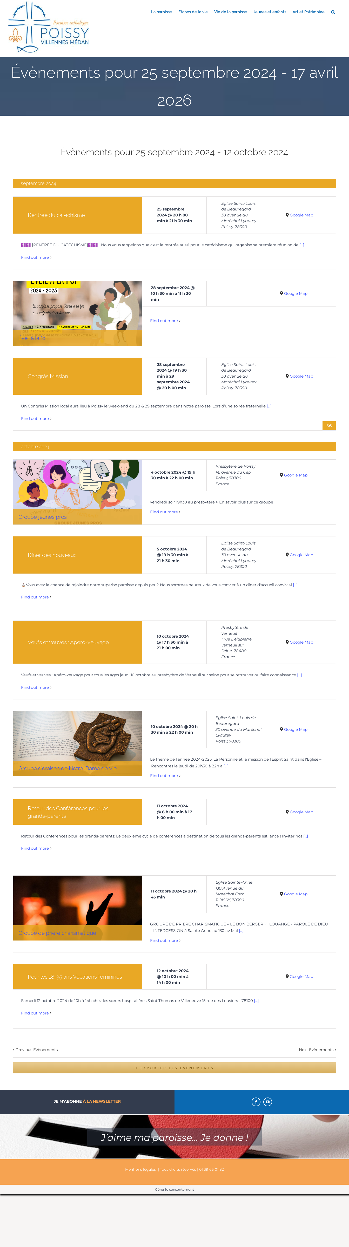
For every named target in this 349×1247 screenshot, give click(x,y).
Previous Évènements (37, 1049)
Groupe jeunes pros (42, 517)
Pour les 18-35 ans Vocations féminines (75, 976)
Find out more (35, 257)
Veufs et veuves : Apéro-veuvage (68, 642)
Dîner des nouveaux (52, 555)
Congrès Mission (48, 376)
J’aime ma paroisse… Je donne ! (174, 1137)
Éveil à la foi (32, 338)
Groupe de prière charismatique (57, 933)
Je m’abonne (87, 1101)
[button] (333, 11)
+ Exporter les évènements (174, 1067)
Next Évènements (316, 1049)
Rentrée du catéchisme (56, 215)
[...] (301, 244)
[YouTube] (267, 1102)
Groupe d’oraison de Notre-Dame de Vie (67, 768)
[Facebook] (256, 1102)
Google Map (301, 215)
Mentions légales (140, 1169)
